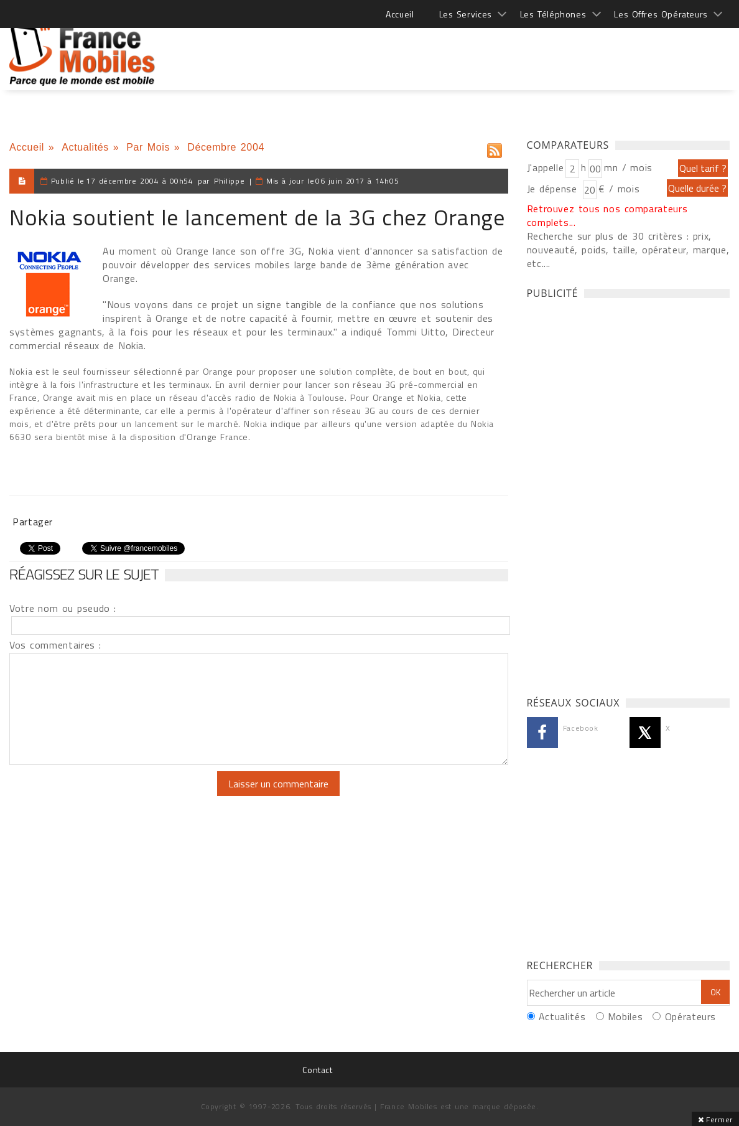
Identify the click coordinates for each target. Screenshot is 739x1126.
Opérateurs (690, 1016)
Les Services (465, 14)
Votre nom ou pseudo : (62, 608)
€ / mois (618, 188)
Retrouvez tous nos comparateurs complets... (607, 215)
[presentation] (113, 795)
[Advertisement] (503, 50)
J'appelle (545, 167)
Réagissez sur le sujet (84, 574)
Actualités (85, 147)
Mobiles (625, 1016)
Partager (32, 521)
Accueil (400, 14)
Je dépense (554, 188)
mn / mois (628, 167)
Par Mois (148, 147)
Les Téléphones (553, 14)
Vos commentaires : (55, 645)
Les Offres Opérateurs (661, 14)
